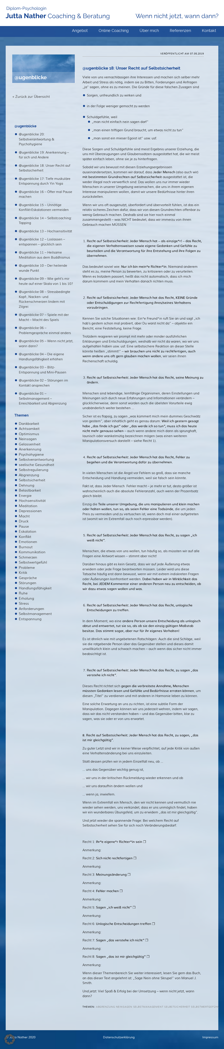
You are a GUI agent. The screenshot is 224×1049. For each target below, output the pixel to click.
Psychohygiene (31, 454)
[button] (9, 1039)
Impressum (210, 1037)
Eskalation (27, 531)
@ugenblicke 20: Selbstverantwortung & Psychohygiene (36, 139)
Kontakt (209, 30)
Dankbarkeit (29, 424)
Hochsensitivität (32, 501)
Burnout (26, 547)
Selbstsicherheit (32, 480)
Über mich (149, 30)
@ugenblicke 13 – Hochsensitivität (45, 231)
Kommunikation (32, 552)
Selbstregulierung (33, 470)
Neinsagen (28, 439)
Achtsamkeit (29, 429)
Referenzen (180, 30)
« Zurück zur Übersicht (31, 97)
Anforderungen (31, 609)
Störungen (27, 583)
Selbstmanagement (35, 614)
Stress (24, 603)
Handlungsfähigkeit (35, 588)
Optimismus (29, 434)
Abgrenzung (29, 475)
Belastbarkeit (30, 490)
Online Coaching (114, 30)
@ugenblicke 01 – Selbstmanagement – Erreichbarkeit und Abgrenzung (42, 399)
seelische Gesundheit (36, 465)
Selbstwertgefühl (33, 562)
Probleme (27, 568)
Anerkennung (30, 449)
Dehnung (26, 485)
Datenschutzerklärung (119, 1037)
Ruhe (23, 593)
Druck (23, 521)
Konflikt (25, 537)
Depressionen (30, 511)
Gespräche (28, 578)
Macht (24, 516)
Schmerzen (28, 557)
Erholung (26, 598)
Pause (24, 526)
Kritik (23, 573)
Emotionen (28, 542)
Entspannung (30, 619)
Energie (25, 496)
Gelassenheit (29, 444)
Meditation (28, 506)
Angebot (80, 30)
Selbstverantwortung (36, 459)
